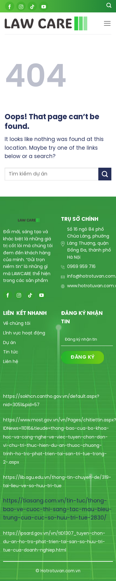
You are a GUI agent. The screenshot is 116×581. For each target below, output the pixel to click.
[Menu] (107, 23)
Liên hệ (10, 362)
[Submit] (104, 174)
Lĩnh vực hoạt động (24, 333)
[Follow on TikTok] (32, 6)
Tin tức (10, 352)
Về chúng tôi (16, 323)
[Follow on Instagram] (21, 6)
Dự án (9, 343)
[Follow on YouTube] (43, 6)
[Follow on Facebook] (9, 6)
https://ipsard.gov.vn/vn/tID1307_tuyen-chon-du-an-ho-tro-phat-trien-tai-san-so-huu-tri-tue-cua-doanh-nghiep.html (54, 542)
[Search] (108, 6)
